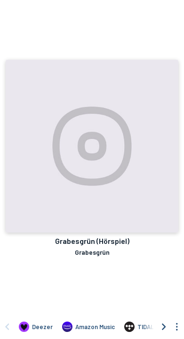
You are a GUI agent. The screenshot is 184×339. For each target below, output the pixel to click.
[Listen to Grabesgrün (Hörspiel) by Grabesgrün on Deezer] (35, 327)
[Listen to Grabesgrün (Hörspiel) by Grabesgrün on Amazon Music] (88, 327)
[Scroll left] (7, 326)
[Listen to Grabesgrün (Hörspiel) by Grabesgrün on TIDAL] (139, 327)
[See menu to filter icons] (177, 326)
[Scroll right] (164, 326)
